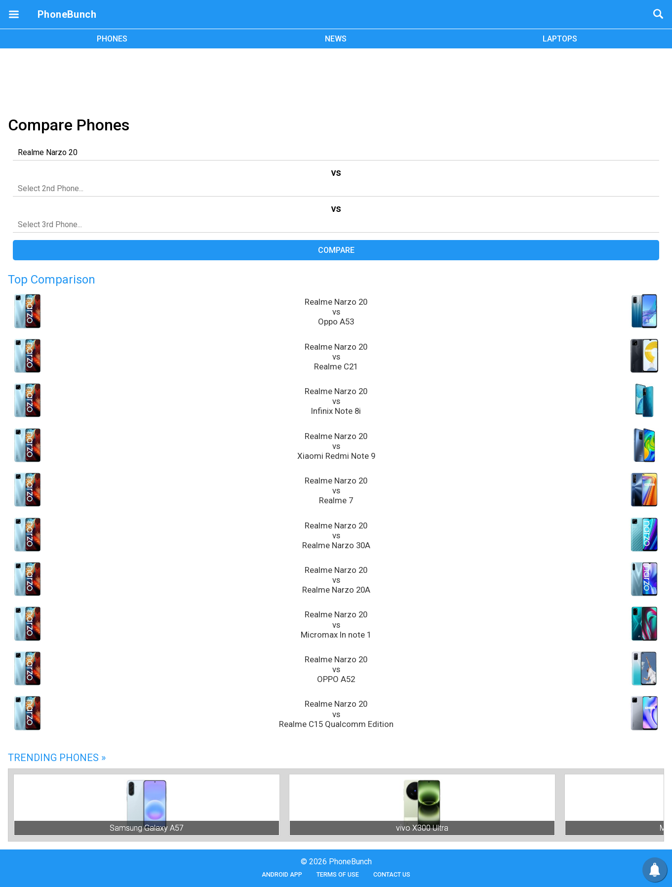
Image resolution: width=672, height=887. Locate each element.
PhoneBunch (67, 14)
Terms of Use (337, 874)
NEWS (336, 38)
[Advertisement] (336, 80)
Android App (282, 874)
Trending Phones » (57, 758)
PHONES (112, 38)
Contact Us (391, 874)
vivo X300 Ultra (422, 828)
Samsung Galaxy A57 (147, 828)
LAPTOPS (560, 38)
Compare (336, 250)
